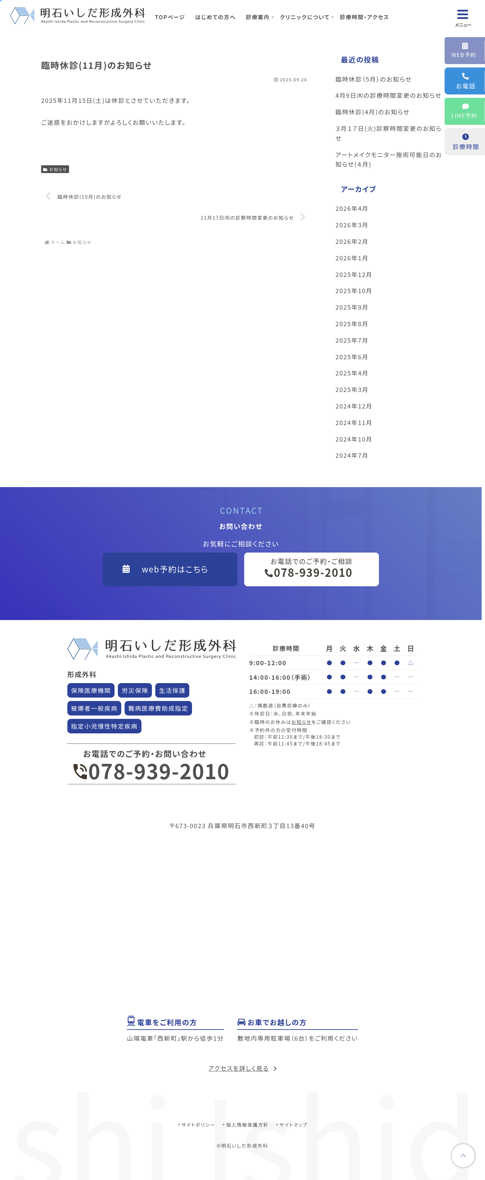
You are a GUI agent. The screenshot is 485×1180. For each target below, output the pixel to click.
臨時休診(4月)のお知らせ (372, 111)
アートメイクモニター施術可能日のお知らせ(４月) (388, 159)
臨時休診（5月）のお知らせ (373, 79)
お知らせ (55, 169)
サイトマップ (294, 1124)
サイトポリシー (199, 1124)
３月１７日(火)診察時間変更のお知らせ (388, 133)
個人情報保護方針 (247, 1124)
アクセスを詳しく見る (238, 1068)
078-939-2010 (151, 770)
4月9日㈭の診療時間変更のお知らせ (388, 95)
